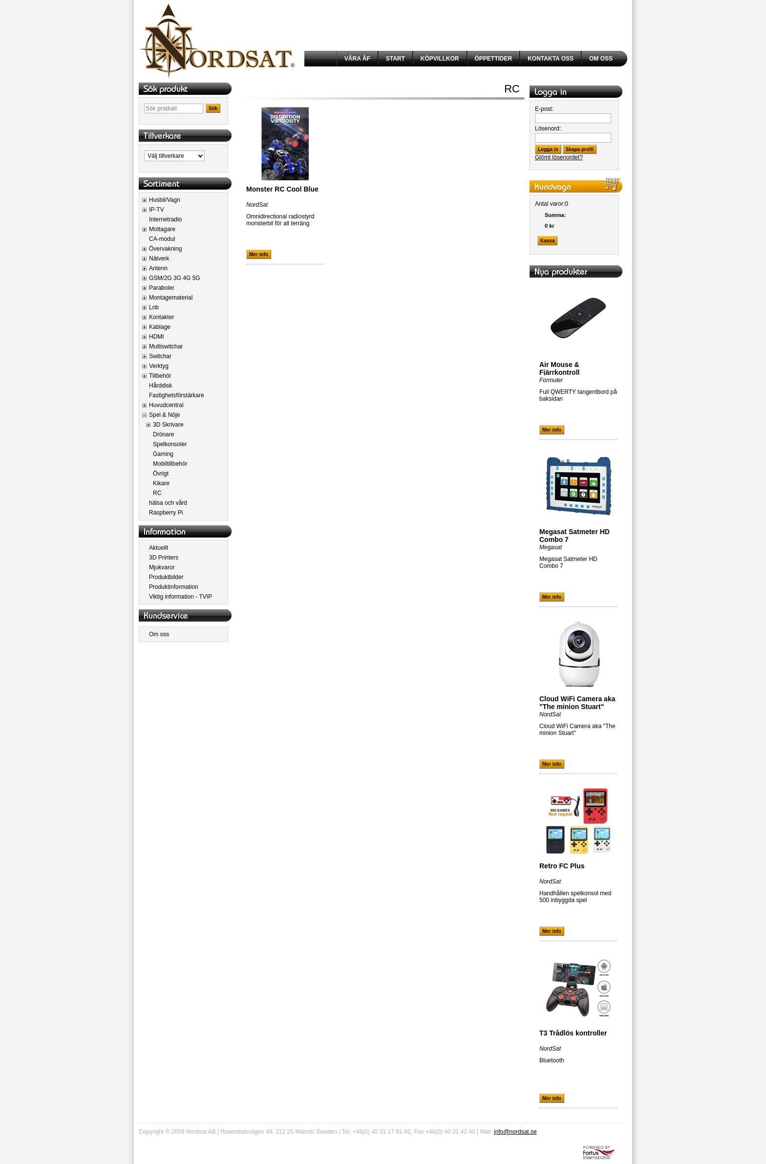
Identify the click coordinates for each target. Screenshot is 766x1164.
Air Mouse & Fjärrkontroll (559, 368)
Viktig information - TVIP (180, 596)
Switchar (160, 356)
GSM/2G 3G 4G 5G (174, 278)
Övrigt (161, 473)
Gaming (163, 454)
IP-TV (156, 209)
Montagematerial (170, 297)
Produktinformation (173, 586)
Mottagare (162, 229)
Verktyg (159, 366)
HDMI (156, 336)
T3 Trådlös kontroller (573, 1033)
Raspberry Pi (166, 512)
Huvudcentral (166, 405)
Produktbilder (166, 577)
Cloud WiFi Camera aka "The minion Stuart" (577, 703)
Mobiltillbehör (170, 463)
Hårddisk (160, 385)
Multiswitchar (166, 346)
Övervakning (165, 248)
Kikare (161, 483)
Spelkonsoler (170, 444)
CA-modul (162, 239)
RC (157, 493)
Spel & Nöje (164, 414)
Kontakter (161, 317)
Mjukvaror (162, 567)
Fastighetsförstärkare (176, 395)
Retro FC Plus (562, 866)
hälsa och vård (168, 502)
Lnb (154, 307)
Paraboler (161, 287)
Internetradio (165, 219)
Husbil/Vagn (164, 199)
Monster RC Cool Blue (282, 189)
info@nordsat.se (515, 1131)
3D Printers (163, 557)
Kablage (159, 326)
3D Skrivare (168, 424)
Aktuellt (158, 547)
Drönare (163, 434)
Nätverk (159, 258)
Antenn (158, 268)
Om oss (159, 634)
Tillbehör (160, 375)
